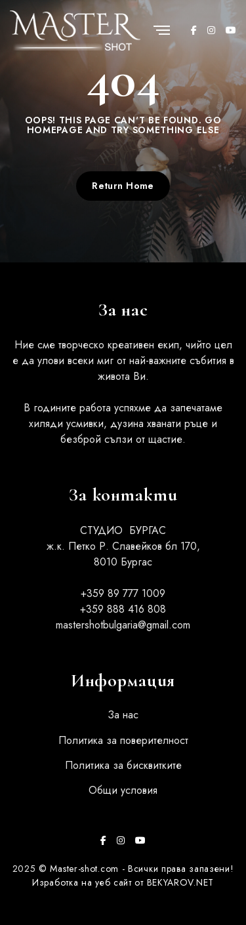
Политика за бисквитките (123, 765)
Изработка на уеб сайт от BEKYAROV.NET (123, 882)
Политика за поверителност (123, 740)
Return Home (123, 185)
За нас (123, 714)
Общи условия (123, 790)
